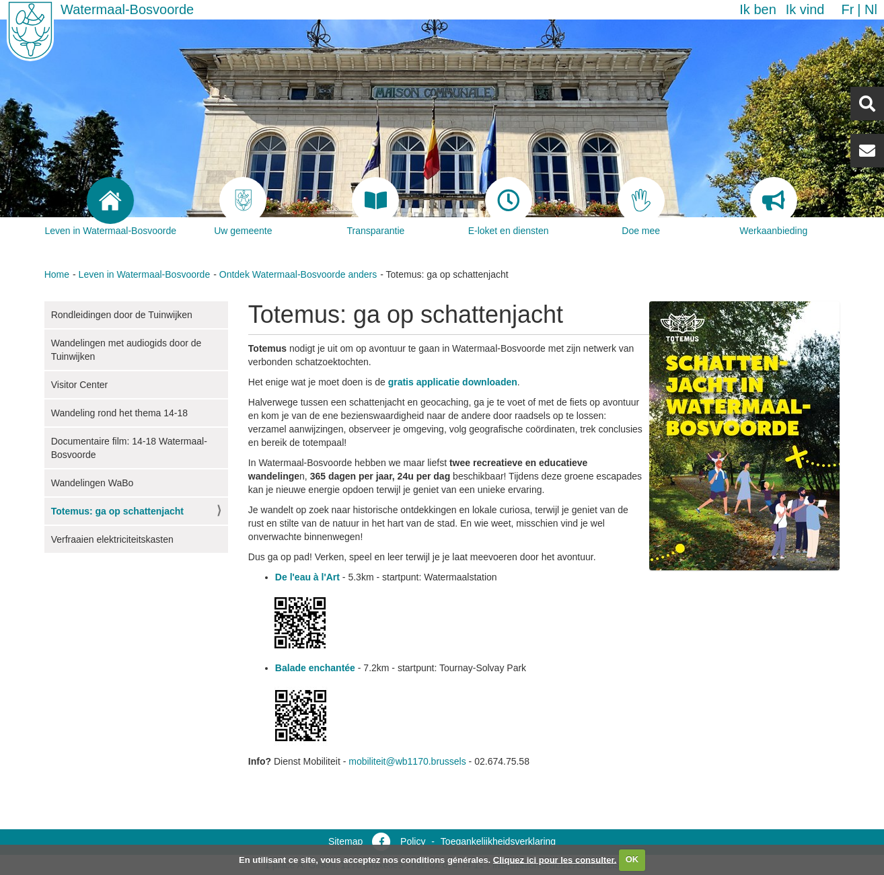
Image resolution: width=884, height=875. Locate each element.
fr (847, 9)
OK (632, 859)
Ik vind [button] (805, 9)
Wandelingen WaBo (92, 483)
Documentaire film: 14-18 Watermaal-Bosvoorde (129, 448)
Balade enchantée (315, 667)
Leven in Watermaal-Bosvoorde (145, 274)
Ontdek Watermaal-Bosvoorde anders (298, 274)
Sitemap (345, 841)
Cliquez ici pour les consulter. (555, 859)
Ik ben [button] (757, 9)
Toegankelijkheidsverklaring (498, 841)
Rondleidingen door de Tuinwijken (121, 314)
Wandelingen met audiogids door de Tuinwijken (126, 350)
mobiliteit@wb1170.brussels (407, 761)
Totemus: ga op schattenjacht (117, 511)
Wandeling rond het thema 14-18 (119, 413)
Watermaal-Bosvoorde (127, 9)
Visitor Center (79, 384)
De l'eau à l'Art (307, 577)
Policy (412, 841)
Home (56, 274)
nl (870, 9)
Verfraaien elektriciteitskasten (112, 539)
